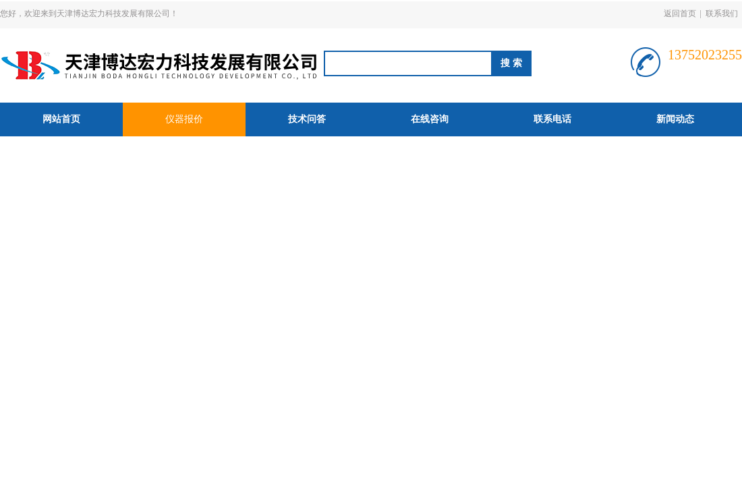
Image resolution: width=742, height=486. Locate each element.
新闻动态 (675, 119)
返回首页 (680, 13)
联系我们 (722, 13)
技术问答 (307, 119)
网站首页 (61, 119)
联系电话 (552, 119)
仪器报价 (184, 119)
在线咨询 (430, 119)
